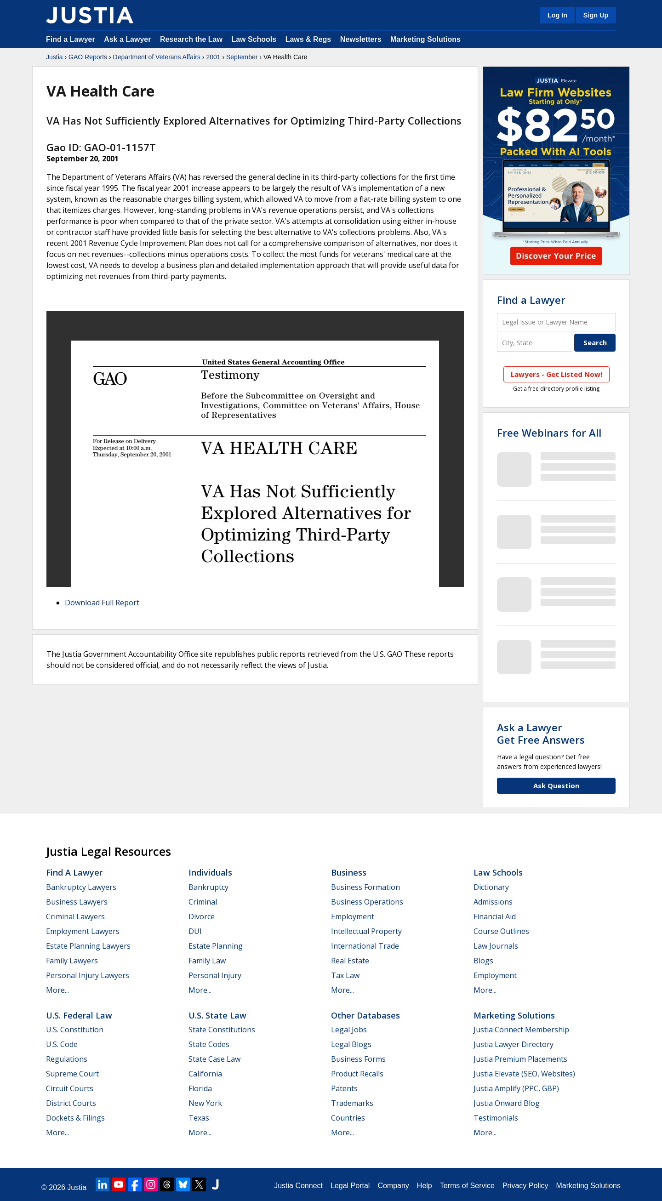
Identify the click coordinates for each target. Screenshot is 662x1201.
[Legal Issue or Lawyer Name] (556, 322)
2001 (213, 57)
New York (205, 1103)
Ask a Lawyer (128, 39)
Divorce (201, 916)
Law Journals (496, 946)
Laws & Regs (308, 39)
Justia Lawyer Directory (514, 1044)
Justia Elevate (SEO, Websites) (524, 1074)
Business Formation (365, 887)
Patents (344, 1088)
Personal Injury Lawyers (87, 975)
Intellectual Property (366, 931)
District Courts (71, 1103)
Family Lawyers (72, 961)
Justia (54, 57)
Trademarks (352, 1103)
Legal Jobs (349, 1030)
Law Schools (253, 39)
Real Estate (350, 961)
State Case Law (214, 1059)
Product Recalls (357, 1074)
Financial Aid (495, 916)
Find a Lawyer (70, 39)
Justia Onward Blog (507, 1103)
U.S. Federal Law (79, 1015)
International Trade (365, 946)
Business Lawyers (77, 902)
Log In (557, 15)
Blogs (483, 961)
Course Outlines (501, 931)
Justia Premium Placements (520, 1059)
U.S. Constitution (74, 1030)
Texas (198, 1118)
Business (348, 872)
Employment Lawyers (83, 931)
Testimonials (496, 1118)
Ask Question (556, 785)
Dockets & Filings (75, 1118)
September (241, 57)
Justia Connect (298, 1186)
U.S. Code (62, 1044)
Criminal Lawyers (75, 916)
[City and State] (534, 343)
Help (424, 1186)
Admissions (493, 902)
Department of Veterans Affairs (156, 57)
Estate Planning (215, 946)
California (205, 1074)
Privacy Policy (525, 1186)
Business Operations (367, 902)
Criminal (202, 902)
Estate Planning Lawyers (88, 946)
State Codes (208, 1044)
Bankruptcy (208, 887)
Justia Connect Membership (521, 1030)
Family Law (207, 961)
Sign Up (595, 15)
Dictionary (491, 887)
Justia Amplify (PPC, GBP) (516, 1088)
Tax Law (345, 975)
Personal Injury (214, 975)
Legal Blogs (351, 1044)
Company (393, 1186)
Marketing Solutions (425, 39)
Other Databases (365, 1015)
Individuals (210, 872)
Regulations (66, 1059)
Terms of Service (467, 1186)
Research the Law (191, 39)
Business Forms (358, 1059)
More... (57, 990)
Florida (200, 1088)
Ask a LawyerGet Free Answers (541, 733)
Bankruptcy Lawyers (81, 887)
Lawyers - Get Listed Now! (556, 374)
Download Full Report (102, 603)
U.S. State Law (217, 1015)
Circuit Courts (69, 1088)
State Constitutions (221, 1030)
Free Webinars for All (549, 432)
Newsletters (361, 39)
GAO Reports (87, 57)
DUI (195, 931)
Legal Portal (350, 1186)
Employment (352, 916)
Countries (348, 1118)
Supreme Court (72, 1074)
